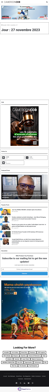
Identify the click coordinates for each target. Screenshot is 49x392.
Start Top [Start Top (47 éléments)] (14, 365)
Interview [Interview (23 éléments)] (17, 359)
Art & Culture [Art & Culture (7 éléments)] (15, 352)
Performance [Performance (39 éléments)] (38, 362)
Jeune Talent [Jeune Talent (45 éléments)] (25, 359)
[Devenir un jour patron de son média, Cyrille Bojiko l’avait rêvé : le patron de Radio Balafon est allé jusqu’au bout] (6, 227)
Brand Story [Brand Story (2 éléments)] (24, 352)
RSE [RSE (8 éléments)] (45, 362)
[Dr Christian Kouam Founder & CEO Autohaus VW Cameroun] (6, 234)
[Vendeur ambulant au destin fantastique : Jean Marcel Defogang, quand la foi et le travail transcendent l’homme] (6, 219)
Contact (44, 376)
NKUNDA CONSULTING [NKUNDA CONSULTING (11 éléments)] (9, 362)
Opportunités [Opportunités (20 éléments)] (28, 362)
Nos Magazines (26, 376)
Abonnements (27, 378)
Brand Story (19, 376)
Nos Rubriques (11, 376)
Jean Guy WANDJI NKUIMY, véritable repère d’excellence (26, 209)
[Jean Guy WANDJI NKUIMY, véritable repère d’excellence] (6, 212)
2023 (8, 25)
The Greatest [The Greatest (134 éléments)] (22, 365)
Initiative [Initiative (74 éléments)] (9, 359)
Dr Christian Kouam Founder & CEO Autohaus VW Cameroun (27, 232)
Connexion (20, 378)
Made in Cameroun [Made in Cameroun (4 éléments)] (37, 359)
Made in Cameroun (36, 376)
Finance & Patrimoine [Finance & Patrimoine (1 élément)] (34, 355)
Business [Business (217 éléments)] (32, 352)
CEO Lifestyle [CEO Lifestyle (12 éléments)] (6, 355)
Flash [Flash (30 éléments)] (44, 355)
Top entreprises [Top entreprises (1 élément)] (33, 365)
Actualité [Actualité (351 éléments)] (6, 352)
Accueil (3, 25)
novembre (13, 25)
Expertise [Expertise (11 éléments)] (23, 355)
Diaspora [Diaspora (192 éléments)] (15, 355)
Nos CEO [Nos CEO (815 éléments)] (19, 362)
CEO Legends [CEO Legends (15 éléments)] (41, 352)
